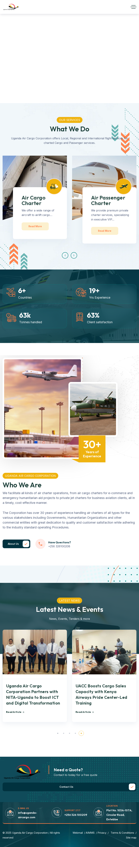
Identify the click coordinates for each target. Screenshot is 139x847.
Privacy (102, 832)
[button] (65, 255)
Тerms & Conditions (122, 832)
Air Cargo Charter (33, 200)
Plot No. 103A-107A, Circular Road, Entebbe (119, 815)
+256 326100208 (59, 546)
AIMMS (90, 832)
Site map (131, 837)
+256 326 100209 (75, 814)
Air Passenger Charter (108, 200)
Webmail (78, 832)
